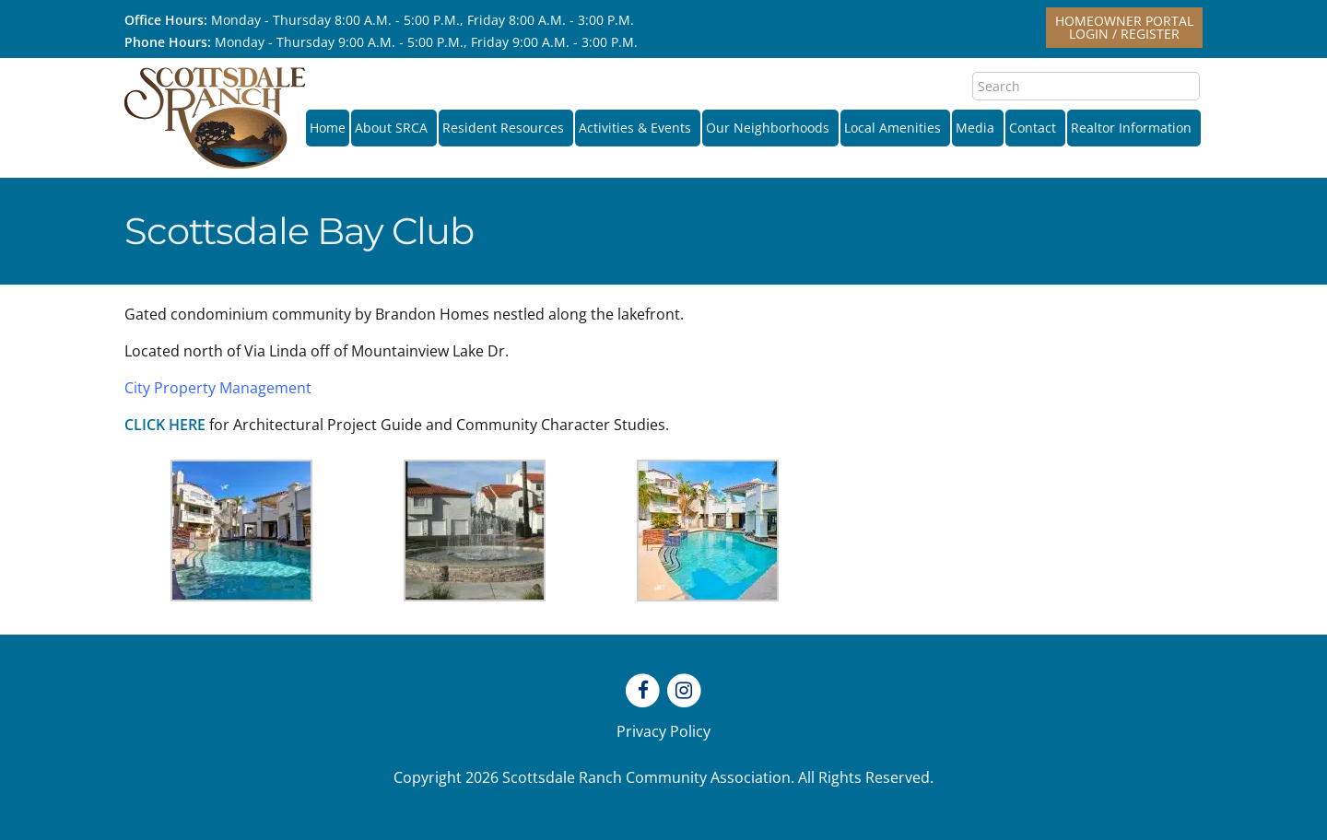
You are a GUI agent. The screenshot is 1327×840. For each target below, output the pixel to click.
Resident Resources (506, 127)
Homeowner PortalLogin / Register (1124, 27)
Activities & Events (638, 127)
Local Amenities (895, 127)
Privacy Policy (663, 731)
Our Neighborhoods (770, 127)
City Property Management (217, 388)
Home (328, 127)
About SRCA (394, 127)
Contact (1035, 127)
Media (978, 127)
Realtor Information (1134, 127)
